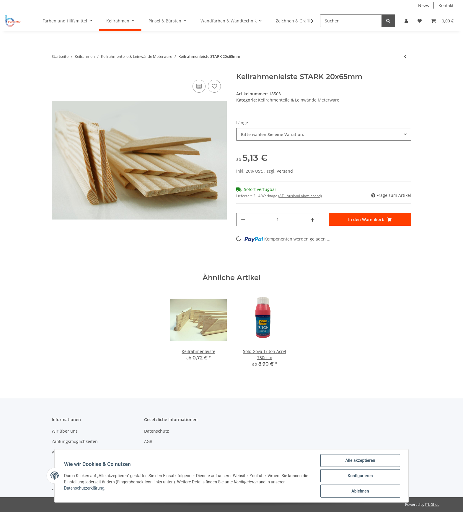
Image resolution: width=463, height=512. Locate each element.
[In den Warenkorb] (370, 219)
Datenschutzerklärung (84, 488)
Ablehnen (360, 491)
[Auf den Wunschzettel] (214, 86)
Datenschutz (156, 431)
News (423, 5)
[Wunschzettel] (419, 21)
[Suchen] (351, 20)
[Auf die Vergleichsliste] (199, 86)
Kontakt (446, 5)
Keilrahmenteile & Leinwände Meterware (298, 100)
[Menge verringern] (243, 219)
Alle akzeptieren (360, 460)
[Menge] (277, 219)
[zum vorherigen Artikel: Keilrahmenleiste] (405, 56)
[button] (406, 21)
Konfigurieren (360, 475)
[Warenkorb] (442, 21)
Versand (285, 171)
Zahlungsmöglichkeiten (75, 441)
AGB (148, 441)
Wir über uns (65, 431)
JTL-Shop (432, 504)
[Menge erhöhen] (312, 219)
